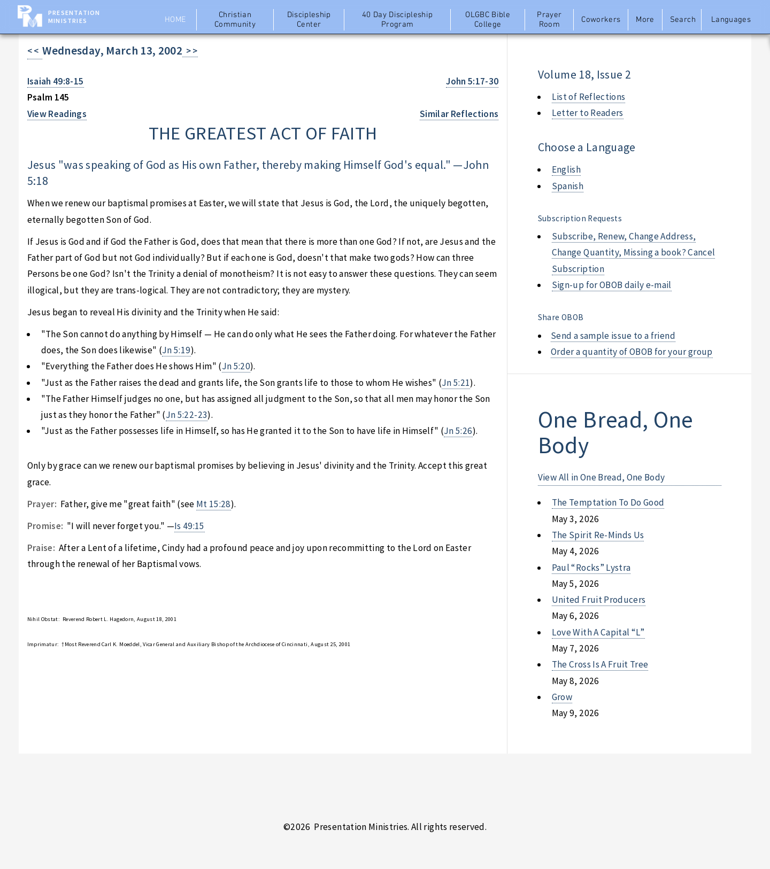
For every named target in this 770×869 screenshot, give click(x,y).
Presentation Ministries (74, 17)
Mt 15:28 (213, 504)
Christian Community (235, 19)
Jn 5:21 (456, 383)
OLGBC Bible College (487, 19)
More (645, 20)
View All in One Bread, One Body (601, 477)
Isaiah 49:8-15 (55, 81)
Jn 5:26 (458, 431)
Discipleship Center (309, 19)
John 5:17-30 (472, 81)
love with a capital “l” (598, 632)
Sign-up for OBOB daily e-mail (612, 285)
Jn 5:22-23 (186, 415)
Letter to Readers (587, 113)
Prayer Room (549, 19)
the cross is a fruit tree (600, 664)
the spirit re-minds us (598, 535)
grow (562, 697)
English (566, 169)
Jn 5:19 (176, 350)
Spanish (567, 186)
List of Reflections (589, 97)
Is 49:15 (189, 526)
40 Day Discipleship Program (397, 19)
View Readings (57, 114)
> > (190, 51)
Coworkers (600, 20)
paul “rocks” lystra (591, 567)
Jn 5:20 (236, 366)
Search (683, 20)
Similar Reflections (459, 114)
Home (175, 20)
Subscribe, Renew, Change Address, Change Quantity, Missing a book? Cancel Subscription (633, 252)
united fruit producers (599, 600)
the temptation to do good (608, 502)
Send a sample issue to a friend (613, 336)
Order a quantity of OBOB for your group (632, 352)
